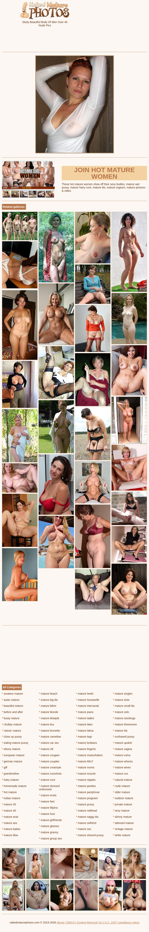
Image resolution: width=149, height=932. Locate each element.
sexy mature (121, 810)
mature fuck (47, 813)
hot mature (9, 792)
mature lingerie (86, 749)
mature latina (85, 730)
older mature (121, 792)
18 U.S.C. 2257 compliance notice (118, 922)
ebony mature (11, 749)
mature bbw (10, 835)
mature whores (123, 761)
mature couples (49, 761)
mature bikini (47, 705)
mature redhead (86, 810)
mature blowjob (49, 718)
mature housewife (87, 699)
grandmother (10, 773)
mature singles (122, 693)
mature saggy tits (87, 816)
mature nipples (86, 779)
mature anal (10, 816)
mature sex (83, 829)
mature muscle (86, 773)
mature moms (85, 767)
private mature (122, 804)
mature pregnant (87, 798)
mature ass (9, 823)
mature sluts (121, 699)
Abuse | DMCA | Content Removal (77, 922)
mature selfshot (86, 823)
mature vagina (122, 749)
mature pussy (85, 804)
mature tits (120, 730)
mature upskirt (122, 742)
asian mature (10, 699)
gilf (4, 767)
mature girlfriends (50, 820)
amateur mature (12, 693)
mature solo (121, 712)
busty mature (10, 718)
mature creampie (50, 767)
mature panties (86, 786)
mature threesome (125, 724)
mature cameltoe (50, 736)
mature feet (47, 801)
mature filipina (48, 807)
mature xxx (120, 773)
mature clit (46, 749)
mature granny (48, 832)
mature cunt (47, 779)
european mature (13, 755)
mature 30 (9, 804)
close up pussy (12, 736)
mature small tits (123, 705)
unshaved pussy (123, 736)
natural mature (122, 779)
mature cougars (49, 755)
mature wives (122, 767)
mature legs (84, 736)
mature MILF (84, 761)
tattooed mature (123, 823)
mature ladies (85, 718)
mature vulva (121, 755)
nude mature (121, 786)
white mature (121, 835)
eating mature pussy (15, 742)
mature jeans (85, 712)
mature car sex (49, 742)
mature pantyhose (88, 792)
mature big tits (48, 699)
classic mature (11, 730)
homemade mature (14, 786)
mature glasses (49, 826)
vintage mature (123, 829)
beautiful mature (12, 705)
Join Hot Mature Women (104, 173)
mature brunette (49, 730)
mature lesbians (86, 742)
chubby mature (12, 724)
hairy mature (10, 779)
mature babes (11, 829)
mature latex (84, 724)
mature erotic (48, 795)
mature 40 (9, 810)
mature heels (85, 693)
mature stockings (124, 718)
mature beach (48, 693)
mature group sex (50, 838)
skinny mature (122, 816)
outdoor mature (123, 798)
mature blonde (48, 712)
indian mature (11, 798)
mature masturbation (89, 755)
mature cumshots (50, 773)
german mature (12, 761)
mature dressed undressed (49, 787)
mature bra (46, 724)
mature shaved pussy (90, 835)
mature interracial (87, 705)
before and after (12, 712)
